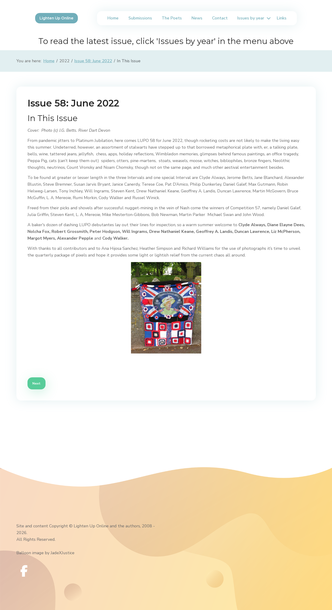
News (197, 18)
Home (113, 18)
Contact (220, 18)
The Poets (172, 18)
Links (281, 18)
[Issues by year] (268, 18)
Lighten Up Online (56, 18)
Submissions (140, 18)
